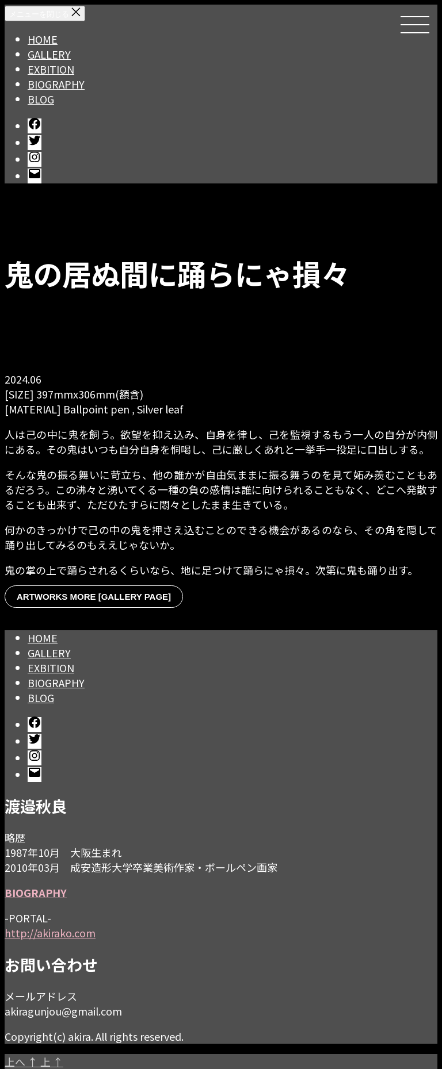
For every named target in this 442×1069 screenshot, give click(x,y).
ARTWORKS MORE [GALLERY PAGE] (94, 596)
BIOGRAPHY (56, 83)
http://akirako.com (50, 932)
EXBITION (51, 69)
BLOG (41, 98)
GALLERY (49, 54)
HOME (43, 39)
